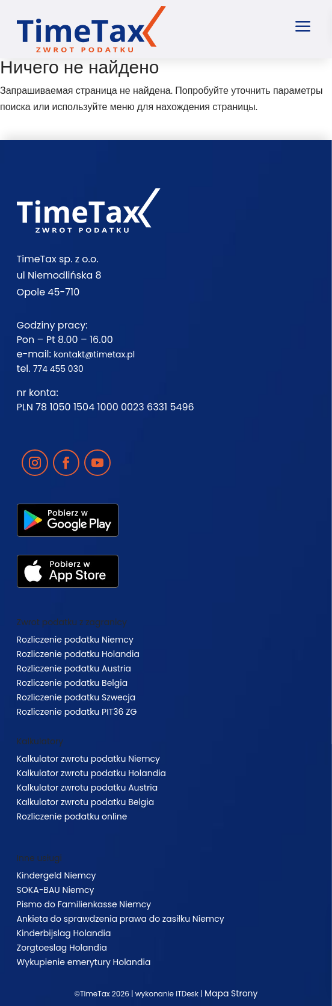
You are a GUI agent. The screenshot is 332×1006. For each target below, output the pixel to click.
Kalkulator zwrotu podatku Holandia (91, 773)
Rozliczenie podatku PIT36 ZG (77, 712)
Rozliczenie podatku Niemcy (75, 640)
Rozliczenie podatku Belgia (72, 683)
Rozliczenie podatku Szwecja (76, 697)
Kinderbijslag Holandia (64, 933)
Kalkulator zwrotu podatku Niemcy (88, 759)
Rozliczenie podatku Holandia (78, 654)
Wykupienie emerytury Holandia (84, 962)
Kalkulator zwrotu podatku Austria (87, 788)
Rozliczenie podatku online (72, 816)
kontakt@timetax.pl (94, 354)
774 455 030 (58, 369)
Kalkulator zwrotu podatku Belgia (86, 802)
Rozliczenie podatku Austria (74, 668)
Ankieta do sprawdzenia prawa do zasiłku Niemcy (120, 919)
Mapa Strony (231, 993)
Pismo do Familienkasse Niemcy (84, 904)
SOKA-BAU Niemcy (55, 890)
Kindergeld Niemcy (56, 875)
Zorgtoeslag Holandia (62, 948)
